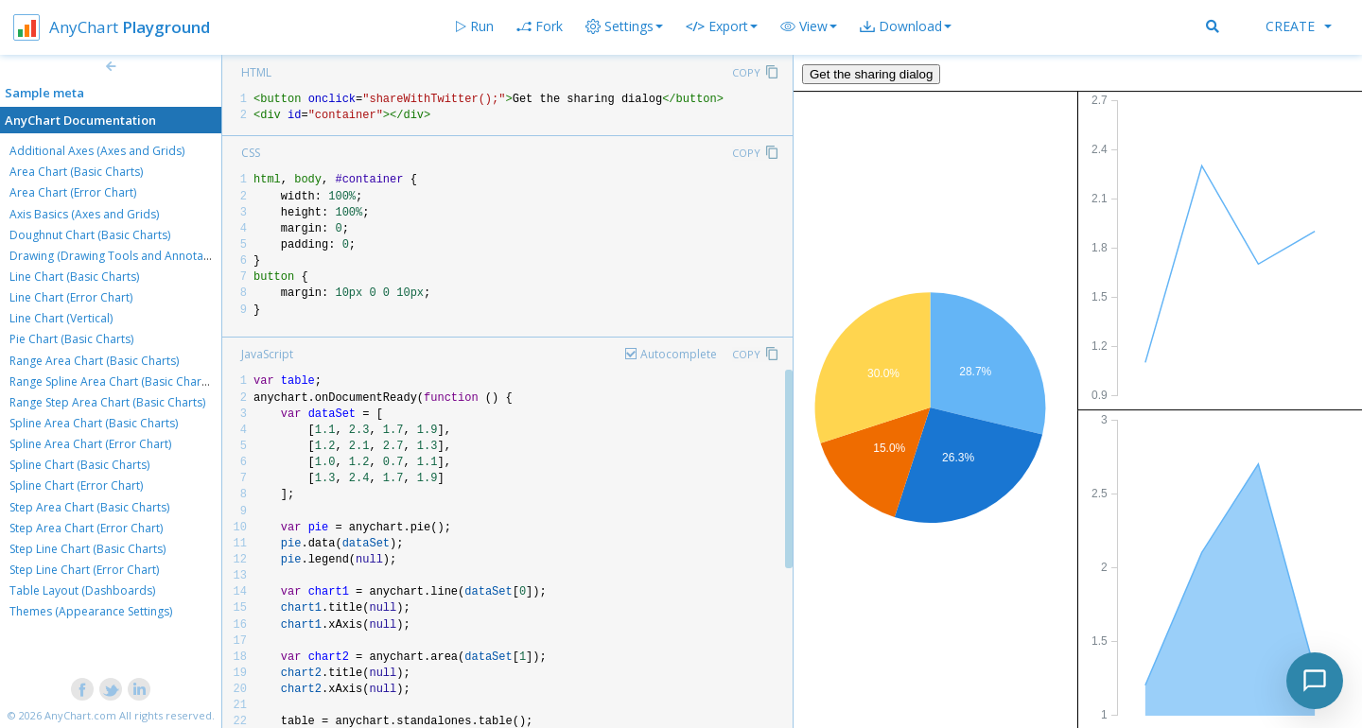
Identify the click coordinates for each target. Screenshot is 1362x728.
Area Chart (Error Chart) (72, 192)
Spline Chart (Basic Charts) (79, 465)
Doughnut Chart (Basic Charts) (89, 235)
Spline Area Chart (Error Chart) (90, 444)
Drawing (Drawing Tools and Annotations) (121, 256)
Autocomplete (678, 354)
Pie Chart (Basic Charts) (71, 339)
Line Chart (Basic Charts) (74, 277)
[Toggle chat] (1314, 680)
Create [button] (1299, 26)
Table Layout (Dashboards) (82, 590)
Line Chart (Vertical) (61, 318)
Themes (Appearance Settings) (90, 611)
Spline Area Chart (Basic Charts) (93, 423)
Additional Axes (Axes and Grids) (96, 151)
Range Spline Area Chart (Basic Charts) (111, 381)
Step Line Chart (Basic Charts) (87, 549)
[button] (808, 26)
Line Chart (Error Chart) (70, 297)
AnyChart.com (80, 715)
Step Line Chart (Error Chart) (84, 570)
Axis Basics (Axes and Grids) (84, 214)
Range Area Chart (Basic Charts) (94, 361)
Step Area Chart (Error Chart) (86, 528)
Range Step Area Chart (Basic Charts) (107, 402)
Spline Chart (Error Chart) (76, 485)
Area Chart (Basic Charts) (76, 172)
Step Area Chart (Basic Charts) (89, 507)
